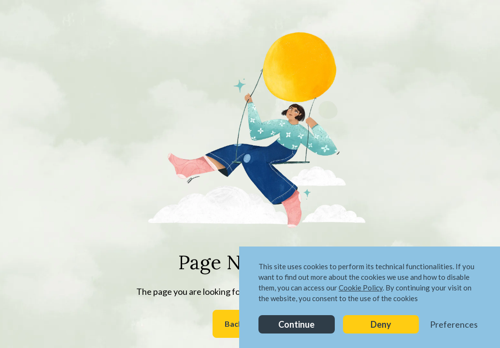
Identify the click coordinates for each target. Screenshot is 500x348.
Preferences (454, 324)
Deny (381, 324)
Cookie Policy (361, 287)
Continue (296, 324)
